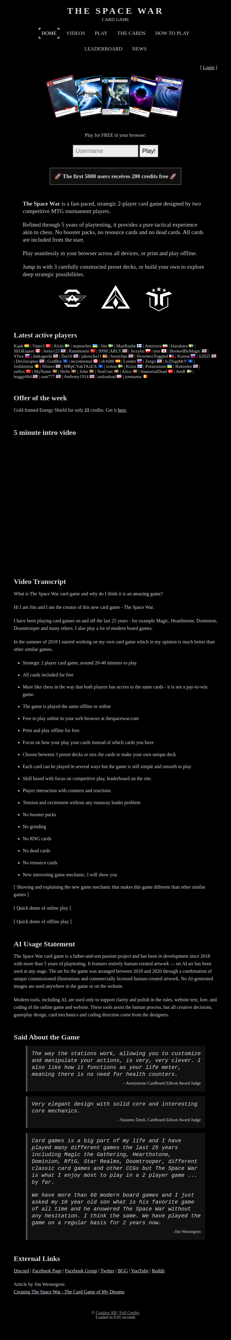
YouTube (140, 1270)
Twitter (107, 1270)
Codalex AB (106, 1313)
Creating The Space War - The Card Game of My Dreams (69, 1291)
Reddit (158, 1270)
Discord (21, 1270)
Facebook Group (81, 1270)
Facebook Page (46, 1270)
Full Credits (129, 1313)
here (122, 410)
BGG (123, 1270)
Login (208, 67)
